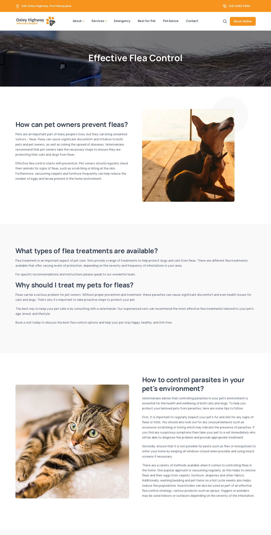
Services (97, 21)
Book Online (243, 21)
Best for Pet (147, 21)
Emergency (122, 21)
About (77, 21)
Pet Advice (170, 21)
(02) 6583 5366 (239, 6)
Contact (192, 21)
